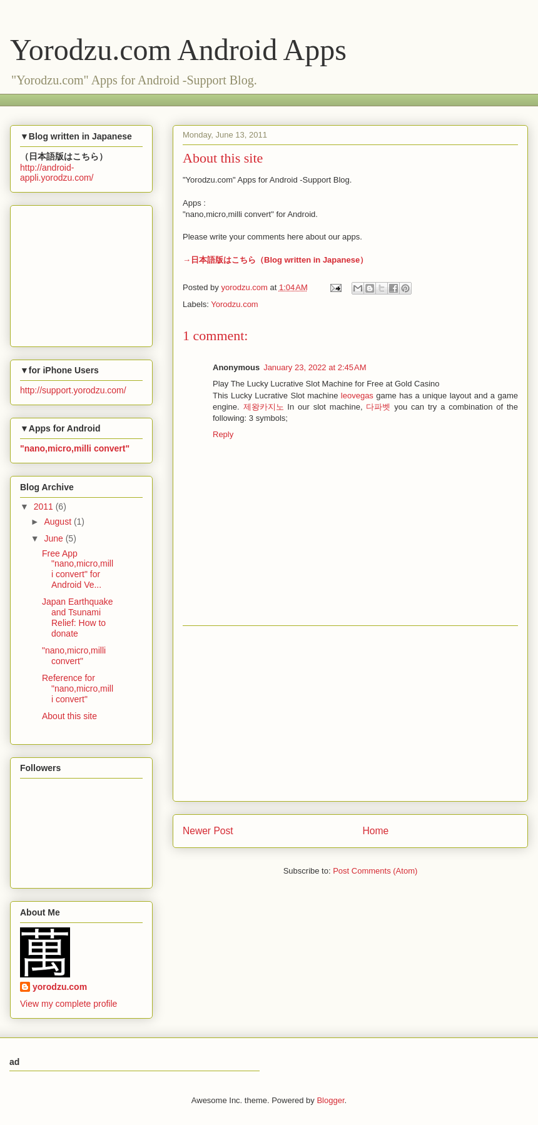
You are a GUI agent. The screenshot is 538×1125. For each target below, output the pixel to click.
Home (376, 830)
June (54, 538)
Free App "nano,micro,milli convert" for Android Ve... (77, 569)
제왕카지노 (263, 406)
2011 (45, 507)
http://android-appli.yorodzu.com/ (57, 173)
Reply (223, 434)
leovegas (357, 395)
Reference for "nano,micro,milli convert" (77, 688)
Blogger (330, 1100)
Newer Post (208, 830)
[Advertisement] (350, 713)
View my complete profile (68, 1004)
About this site (69, 716)
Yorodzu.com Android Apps (178, 49)
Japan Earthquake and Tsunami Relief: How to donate (77, 617)
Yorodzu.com (234, 304)
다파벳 (378, 406)
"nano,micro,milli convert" (74, 655)
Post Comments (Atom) (375, 870)
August (58, 522)
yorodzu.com (60, 987)
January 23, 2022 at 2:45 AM (314, 367)
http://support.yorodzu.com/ (73, 390)
